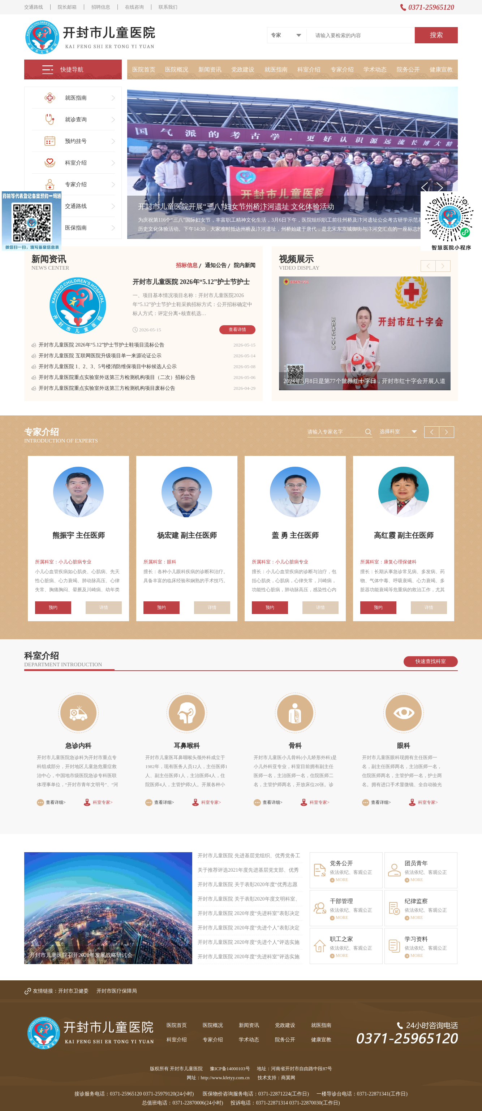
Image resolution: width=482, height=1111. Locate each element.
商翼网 (288, 1077)
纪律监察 (416, 901)
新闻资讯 (209, 69)
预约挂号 (78, 141)
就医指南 (276, 69)
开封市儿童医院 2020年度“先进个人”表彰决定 (249, 928)
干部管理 (341, 901)
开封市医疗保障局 (116, 991)
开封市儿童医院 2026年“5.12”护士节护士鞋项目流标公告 (101, 345)
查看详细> (56, 802)
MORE (339, 880)
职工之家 (341, 939)
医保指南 (78, 228)
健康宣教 (441, 69)
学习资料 (416, 939)
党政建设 (242, 69)
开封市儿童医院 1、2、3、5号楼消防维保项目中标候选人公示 (108, 366)
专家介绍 (342, 69)
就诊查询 (78, 120)
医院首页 (143, 69)
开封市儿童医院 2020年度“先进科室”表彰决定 (249, 913)
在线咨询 (134, 7)
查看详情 (237, 329)
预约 (53, 607)
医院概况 (176, 69)
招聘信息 (100, 7)
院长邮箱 (67, 7)
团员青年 (416, 863)
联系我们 (168, 7)
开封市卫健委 (73, 991)
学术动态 (375, 69)
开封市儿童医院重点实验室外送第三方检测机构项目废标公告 (107, 388)
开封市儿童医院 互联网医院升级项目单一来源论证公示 (100, 355)
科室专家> (103, 802)
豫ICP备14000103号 (230, 1068)
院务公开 (408, 69)
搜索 (436, 35)
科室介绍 (308, 69)
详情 (103, 607)
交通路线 (33, 7)
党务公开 (341, 863)
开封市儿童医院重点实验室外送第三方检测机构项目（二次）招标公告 (117, 377)
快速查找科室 (431, 661)
